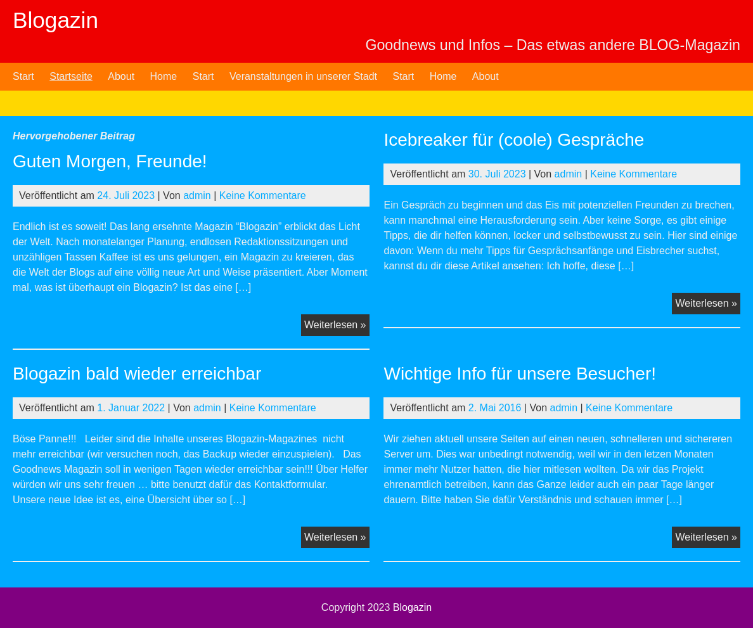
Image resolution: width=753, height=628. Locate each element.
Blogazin (55, 20)
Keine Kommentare (262, 195)
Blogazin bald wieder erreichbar (137, 373)
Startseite (71, 76)
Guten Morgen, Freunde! (110, 161)
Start (23, 76)
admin (197, 195)
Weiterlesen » (337, 326)
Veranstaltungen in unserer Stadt (303, 76)
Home (163, 76)
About (121, 76)
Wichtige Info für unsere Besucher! (519, 373)
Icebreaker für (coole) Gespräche (513, 140)
